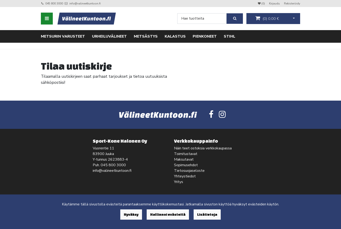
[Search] (202, 18)
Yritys (178, 181)
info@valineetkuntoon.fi (85, 3)
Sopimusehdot (186, 165)
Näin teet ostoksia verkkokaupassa (203, 148)
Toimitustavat (185, 153)
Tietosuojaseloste (189, 170)
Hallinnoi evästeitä (167, 214)
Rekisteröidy (292, 3)
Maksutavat (184, 159)
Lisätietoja (207, 214)
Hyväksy (131, 214)
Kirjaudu (275, 3)
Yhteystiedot (185, 176)
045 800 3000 (54, 3)
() (267, 18)
